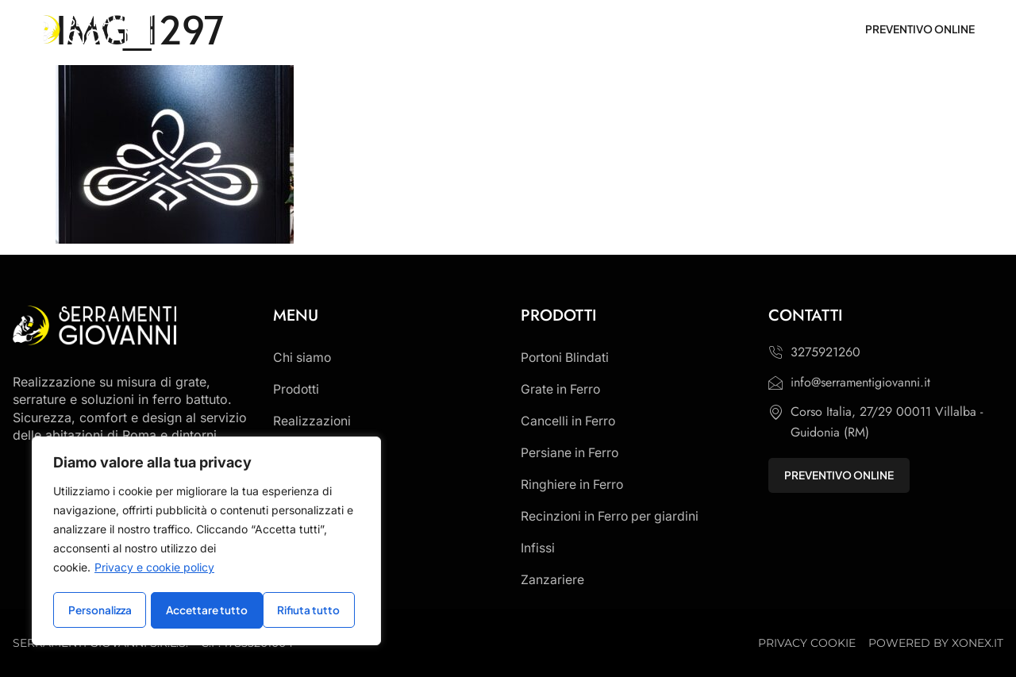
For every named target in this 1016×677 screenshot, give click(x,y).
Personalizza (100, 610)
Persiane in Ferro (571, 453)
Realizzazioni (312, 421)
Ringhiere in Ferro (573, 485)
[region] (206, 542)
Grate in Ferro (561, 390)
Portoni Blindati (566, 358)
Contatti (296, 453)
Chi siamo (303, 358)
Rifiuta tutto (197, 610)
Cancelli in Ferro (569, 421)
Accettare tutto (304, 610)
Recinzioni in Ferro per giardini (612, 517)
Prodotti (297, 390)
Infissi (538, 548)
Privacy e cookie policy (154, 569)
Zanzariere (552, 580)
